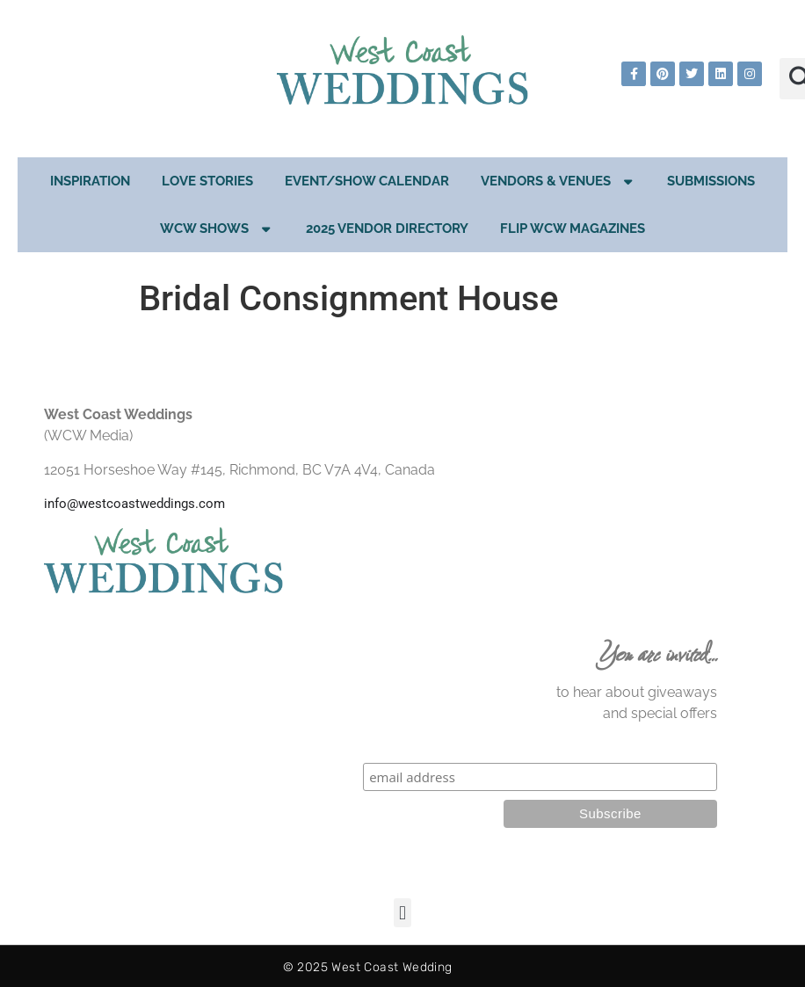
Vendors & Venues (558, 181)
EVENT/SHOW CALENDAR (367, 181)
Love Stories (207, 181)
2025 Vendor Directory (387, 228)
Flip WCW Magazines (572, 228)
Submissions (711, 181)
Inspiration (90, 181)
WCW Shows (217, 229)
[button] (402, 912)
